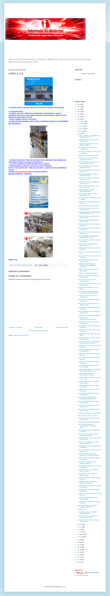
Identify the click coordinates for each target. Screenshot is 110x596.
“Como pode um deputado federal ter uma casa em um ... (88, 178)
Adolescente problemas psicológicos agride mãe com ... (88, 182)
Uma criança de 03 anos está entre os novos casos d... (89, 418)
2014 (78, 552)
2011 (78, 559)
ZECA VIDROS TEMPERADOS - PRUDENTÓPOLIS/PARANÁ (87, 398)
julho (80, 133)
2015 (78, 549)
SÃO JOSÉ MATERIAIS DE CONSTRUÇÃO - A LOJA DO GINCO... (87, 426)
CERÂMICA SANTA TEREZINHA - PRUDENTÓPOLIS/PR (88, 482)
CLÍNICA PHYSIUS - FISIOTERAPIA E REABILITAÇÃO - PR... (89, 136)
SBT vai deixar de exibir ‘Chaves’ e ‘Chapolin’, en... (88, 148)
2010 (78, 562)
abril (80, 529)
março (80, 532)
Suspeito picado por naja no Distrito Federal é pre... (88, 140)
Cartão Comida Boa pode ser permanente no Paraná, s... (86, 374)
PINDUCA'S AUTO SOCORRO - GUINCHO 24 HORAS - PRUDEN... (89, 454)
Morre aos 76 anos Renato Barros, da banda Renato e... (89, 520)
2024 (78, 109)
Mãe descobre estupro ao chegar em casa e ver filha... (88, 208)
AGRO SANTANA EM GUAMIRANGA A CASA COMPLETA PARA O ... (89, 342)
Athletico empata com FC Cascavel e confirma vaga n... (88, 382)
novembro (82, 123)
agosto (81, 131)
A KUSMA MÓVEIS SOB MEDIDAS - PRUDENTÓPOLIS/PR (88, 236)
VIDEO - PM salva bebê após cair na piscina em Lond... (88, 186)
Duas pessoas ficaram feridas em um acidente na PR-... (88, 304)
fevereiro (81, 534)
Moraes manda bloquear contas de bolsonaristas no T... (88, 194)
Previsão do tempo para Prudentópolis (89, 205)
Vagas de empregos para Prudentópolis (89, 413)
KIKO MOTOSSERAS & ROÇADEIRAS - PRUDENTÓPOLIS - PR (89, 212)
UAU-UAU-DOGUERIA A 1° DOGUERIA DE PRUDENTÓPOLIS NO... (89, 370)
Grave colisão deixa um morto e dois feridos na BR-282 (88, 166)
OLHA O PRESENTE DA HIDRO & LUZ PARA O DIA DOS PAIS (89, 162)
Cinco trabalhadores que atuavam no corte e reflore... (88, 366)
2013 (78, 554)
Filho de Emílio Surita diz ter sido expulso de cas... (87, 474)
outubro (81, 126)
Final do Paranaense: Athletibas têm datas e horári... (88, 220)
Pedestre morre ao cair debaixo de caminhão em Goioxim (88, 158)
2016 (78, 547)
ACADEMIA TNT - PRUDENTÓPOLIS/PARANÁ (87, 318)
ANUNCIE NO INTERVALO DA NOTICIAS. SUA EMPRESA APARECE (87, 265)
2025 (78, 107)
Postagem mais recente (15, 327)
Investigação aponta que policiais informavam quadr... (87, 512)
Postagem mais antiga (62, 327)
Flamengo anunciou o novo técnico (88, 155)
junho (80, 524)
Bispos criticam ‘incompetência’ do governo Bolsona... (88, 244)
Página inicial (39, 327)
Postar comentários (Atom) (21, 335)
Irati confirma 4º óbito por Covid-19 (88, 415)
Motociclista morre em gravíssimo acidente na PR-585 (87, 506)
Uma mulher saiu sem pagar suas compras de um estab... (87, 516)
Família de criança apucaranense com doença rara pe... (89, 216)
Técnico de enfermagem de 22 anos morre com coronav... (88, 442)
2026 (78, 104)
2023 (78, 111)
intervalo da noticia (21, 265)
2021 (78, 116)
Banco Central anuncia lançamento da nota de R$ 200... (89, 402)
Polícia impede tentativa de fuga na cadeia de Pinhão (88, 174)
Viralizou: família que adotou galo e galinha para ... (88, 270)
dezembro (82, 121)
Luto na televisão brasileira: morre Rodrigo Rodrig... (87, 498)
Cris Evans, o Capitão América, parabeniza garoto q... (87, 462)
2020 (78, 119)
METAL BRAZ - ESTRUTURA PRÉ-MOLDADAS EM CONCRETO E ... (88, 292)
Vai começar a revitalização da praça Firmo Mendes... (88, 394)
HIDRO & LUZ (82, 509)
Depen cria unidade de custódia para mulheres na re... (88, 276)
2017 (78, 545)
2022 (78, 114)
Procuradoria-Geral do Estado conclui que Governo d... (88, 338)
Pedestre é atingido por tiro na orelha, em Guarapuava (89, 350)
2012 (78, 557)
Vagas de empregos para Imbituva (88, 273)
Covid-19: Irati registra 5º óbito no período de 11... (87, 296)
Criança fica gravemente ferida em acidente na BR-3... (88, 144)
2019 (78, 540)
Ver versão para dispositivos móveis (38, 330)
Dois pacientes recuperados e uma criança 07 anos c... (88, 260)
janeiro (81, 537)
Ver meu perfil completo (81, 575)
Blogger (63, 586)
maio (80, 527)
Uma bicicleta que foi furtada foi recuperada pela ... (87, 280)
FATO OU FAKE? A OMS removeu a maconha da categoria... (88, 434)
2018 (78, 542)
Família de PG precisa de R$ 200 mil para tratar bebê (88, 470)
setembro (81, 128)
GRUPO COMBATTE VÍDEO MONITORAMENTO (86, 190)
